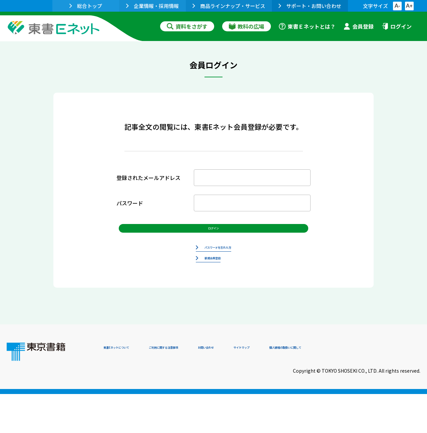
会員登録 (359, 26)
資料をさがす (187, 26)
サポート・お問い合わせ (310, 5)
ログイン (397, 26)
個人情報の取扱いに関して (388, 388)
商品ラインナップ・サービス (228, 5)
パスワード (129, 203)
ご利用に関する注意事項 (203, 388)
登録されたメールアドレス (148, 177)
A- (397, 6)
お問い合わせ (269, 388)
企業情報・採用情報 (152, 5)
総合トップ (85, 5)
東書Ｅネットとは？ (307, 26)
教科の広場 (246, 26)
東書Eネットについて (129, 388)
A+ (409, 6)
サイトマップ (321, 388)
